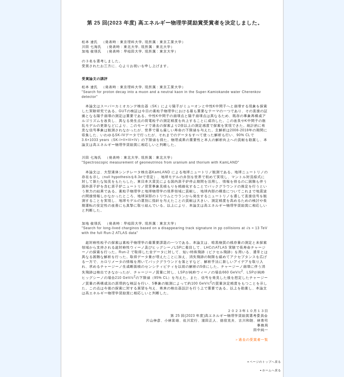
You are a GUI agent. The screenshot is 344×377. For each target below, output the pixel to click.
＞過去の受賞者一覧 (251, 340)
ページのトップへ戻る (265, 361)
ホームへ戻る (271, 370)
